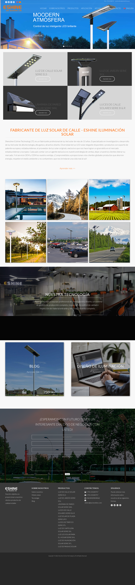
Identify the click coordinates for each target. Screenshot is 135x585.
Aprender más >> (67, 168)
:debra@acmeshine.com (93, 503)
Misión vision (36, 495)
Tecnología (35, 498)
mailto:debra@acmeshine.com (122, 1)
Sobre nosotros (37, 492)
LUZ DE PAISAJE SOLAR (67, 546)
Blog (33, 501)
